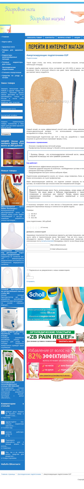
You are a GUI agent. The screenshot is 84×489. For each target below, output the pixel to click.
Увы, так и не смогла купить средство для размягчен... (14, 454)
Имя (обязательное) (58, 245)
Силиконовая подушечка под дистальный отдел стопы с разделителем (12, 253)
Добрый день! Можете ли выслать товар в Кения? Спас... (14, 414)
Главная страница (8, 474)
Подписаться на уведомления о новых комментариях (49, 270)
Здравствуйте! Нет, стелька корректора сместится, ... (14, 424)
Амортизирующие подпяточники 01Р (47, 55)
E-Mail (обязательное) (59, 249)
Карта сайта (7, 42)
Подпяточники (32, 58)
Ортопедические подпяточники (29, 474)
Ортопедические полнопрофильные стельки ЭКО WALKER (10, 384)
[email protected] (48, 241)
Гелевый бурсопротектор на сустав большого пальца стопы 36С (12, 291)
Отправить (31, 281)
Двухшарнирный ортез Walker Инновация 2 (12, 207)
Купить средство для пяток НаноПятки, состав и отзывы (12, 334)
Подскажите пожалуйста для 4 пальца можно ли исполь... (12, 443)
